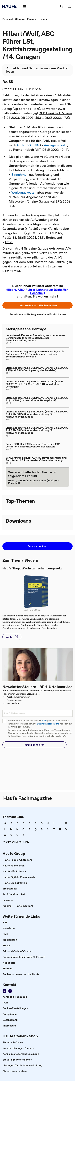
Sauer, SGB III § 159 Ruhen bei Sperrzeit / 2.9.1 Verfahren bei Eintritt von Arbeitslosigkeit (33, 445)
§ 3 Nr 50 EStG (28, 145)
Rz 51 (9, 271)
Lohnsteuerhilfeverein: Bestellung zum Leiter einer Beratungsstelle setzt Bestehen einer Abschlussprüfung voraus (35, 338)
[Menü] (24, 6)
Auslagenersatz (55, 145)
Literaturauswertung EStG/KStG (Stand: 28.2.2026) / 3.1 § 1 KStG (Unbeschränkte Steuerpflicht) (37, 399)
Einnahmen (19, 174)
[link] (7, 19)
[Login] (69, 6)
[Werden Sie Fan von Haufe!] (10, 991)
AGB (44, 720)
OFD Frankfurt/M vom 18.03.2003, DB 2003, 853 (37, 115)
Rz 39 (33, 228)
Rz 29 (9, 242)
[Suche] (61, 6)
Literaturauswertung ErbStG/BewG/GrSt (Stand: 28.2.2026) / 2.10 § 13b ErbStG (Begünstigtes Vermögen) (34, 384)
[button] (37, 305)
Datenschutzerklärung (48, 723)
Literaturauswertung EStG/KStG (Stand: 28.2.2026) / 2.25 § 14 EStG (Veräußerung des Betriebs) (37, 369)
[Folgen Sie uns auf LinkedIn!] (4, 991)
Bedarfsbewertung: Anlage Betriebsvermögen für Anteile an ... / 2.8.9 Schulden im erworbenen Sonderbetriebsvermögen (35, 354)
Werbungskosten (23, 192)
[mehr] (45, 19)
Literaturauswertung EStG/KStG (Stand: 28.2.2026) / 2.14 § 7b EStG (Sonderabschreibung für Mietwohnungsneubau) (37, 414)
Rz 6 (36, 108)
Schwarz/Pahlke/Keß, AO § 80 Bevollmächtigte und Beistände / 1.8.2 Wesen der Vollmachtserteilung (36, 459)
